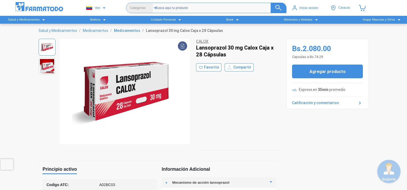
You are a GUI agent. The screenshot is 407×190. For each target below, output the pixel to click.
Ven (93, 8)
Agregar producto (327, 71)
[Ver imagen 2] (47, 66)
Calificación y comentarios (327, 103)
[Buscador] (216, 8)
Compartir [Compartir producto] (239, 67)
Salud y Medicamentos (58, 30)
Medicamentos (95, 30)
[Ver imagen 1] (47, 47)
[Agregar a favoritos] (208, 67)
